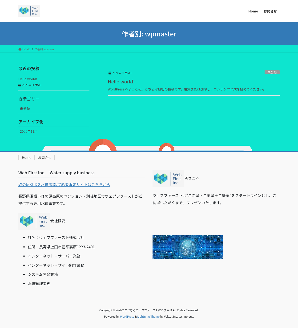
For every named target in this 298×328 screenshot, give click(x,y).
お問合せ (44, 157)
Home (26, 157)
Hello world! (121, 81)
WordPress (127, 316)
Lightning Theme (148, 316)
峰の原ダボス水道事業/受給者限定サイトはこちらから (64, 184)
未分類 (272, 72)
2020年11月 (29, 131)
